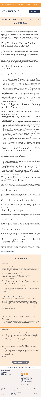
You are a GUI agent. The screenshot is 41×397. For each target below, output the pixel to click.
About (11, 367)
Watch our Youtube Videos (24, 374)
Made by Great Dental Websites (35, 394)
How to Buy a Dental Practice (18, 16)
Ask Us (33, 367)
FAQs (29, 367)
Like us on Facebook (22, 374)
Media (26, 367)
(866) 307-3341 (34, 11)
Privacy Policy (4, 390)
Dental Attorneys (4, 16)
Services (15, 367)
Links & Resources (5, 388)
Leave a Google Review (27, 374)
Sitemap (3, 389)
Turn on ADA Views (25, 384)
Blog (10, 16)
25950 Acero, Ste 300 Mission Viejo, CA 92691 (6, 373)
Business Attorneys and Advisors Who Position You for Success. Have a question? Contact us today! (20, 5)
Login (2, 395)
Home (8, 367)
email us (20, 390)
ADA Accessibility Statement (26, 382)
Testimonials (21, 367)
